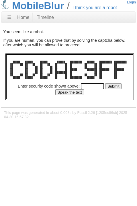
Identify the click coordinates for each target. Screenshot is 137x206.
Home (23, 17)
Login (131, 2)
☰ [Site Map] (9, 17)
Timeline (45, 17)
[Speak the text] (69, 92)
